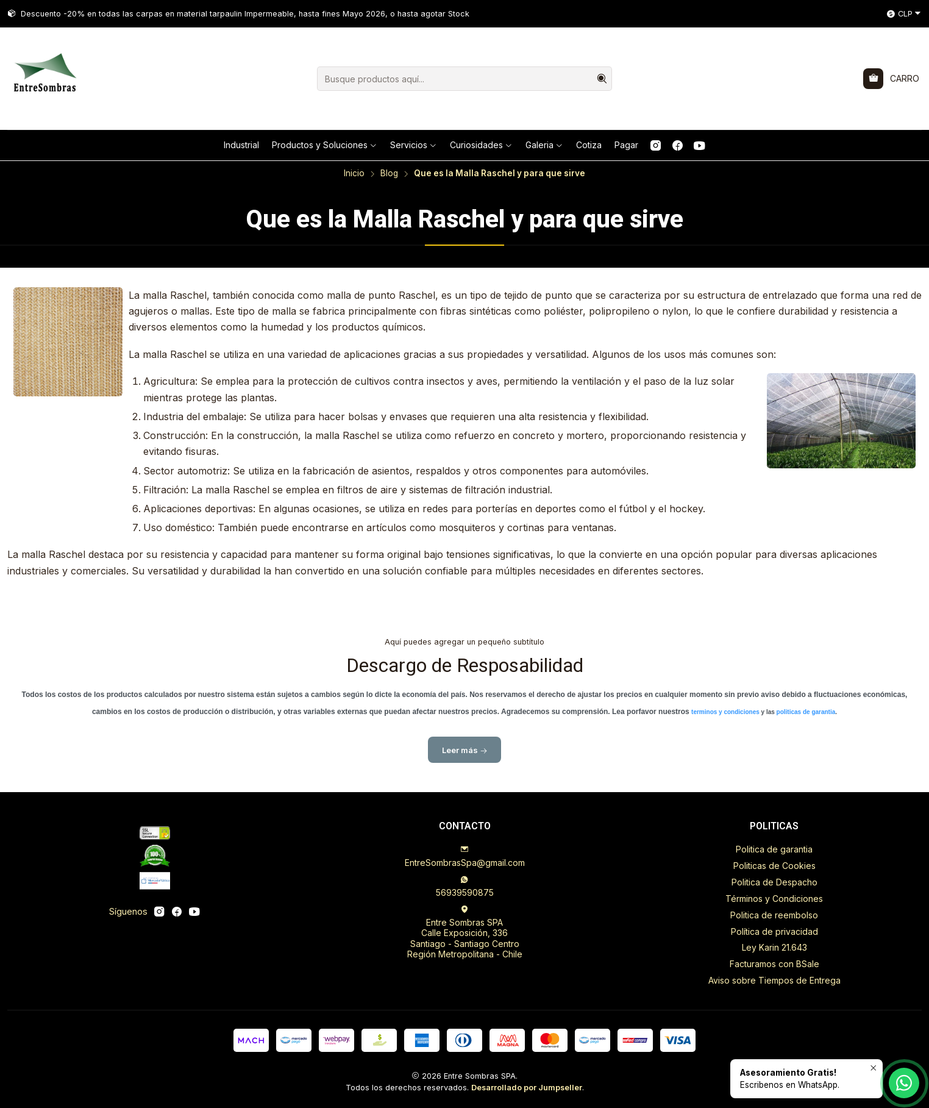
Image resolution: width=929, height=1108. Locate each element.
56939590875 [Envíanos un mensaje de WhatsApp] (465, 886)
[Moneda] (904, 14)
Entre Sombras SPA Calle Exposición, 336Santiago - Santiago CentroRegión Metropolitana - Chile (464, 932)
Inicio (354, 174)
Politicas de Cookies (774, 865)
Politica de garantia (774, 849)
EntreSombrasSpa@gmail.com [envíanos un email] (465, 856)
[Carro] (891, 79)
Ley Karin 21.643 (774, 947)
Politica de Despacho (774, 882)
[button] (324, 145)
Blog (389, 174)
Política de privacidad (774, 931)
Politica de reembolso (774, 915)
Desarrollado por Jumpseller (526, 1087)
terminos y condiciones (726, 718)
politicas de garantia (806, 718)
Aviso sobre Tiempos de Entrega (774, 980)
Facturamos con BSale (774, 964)
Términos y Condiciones (774, 898)
